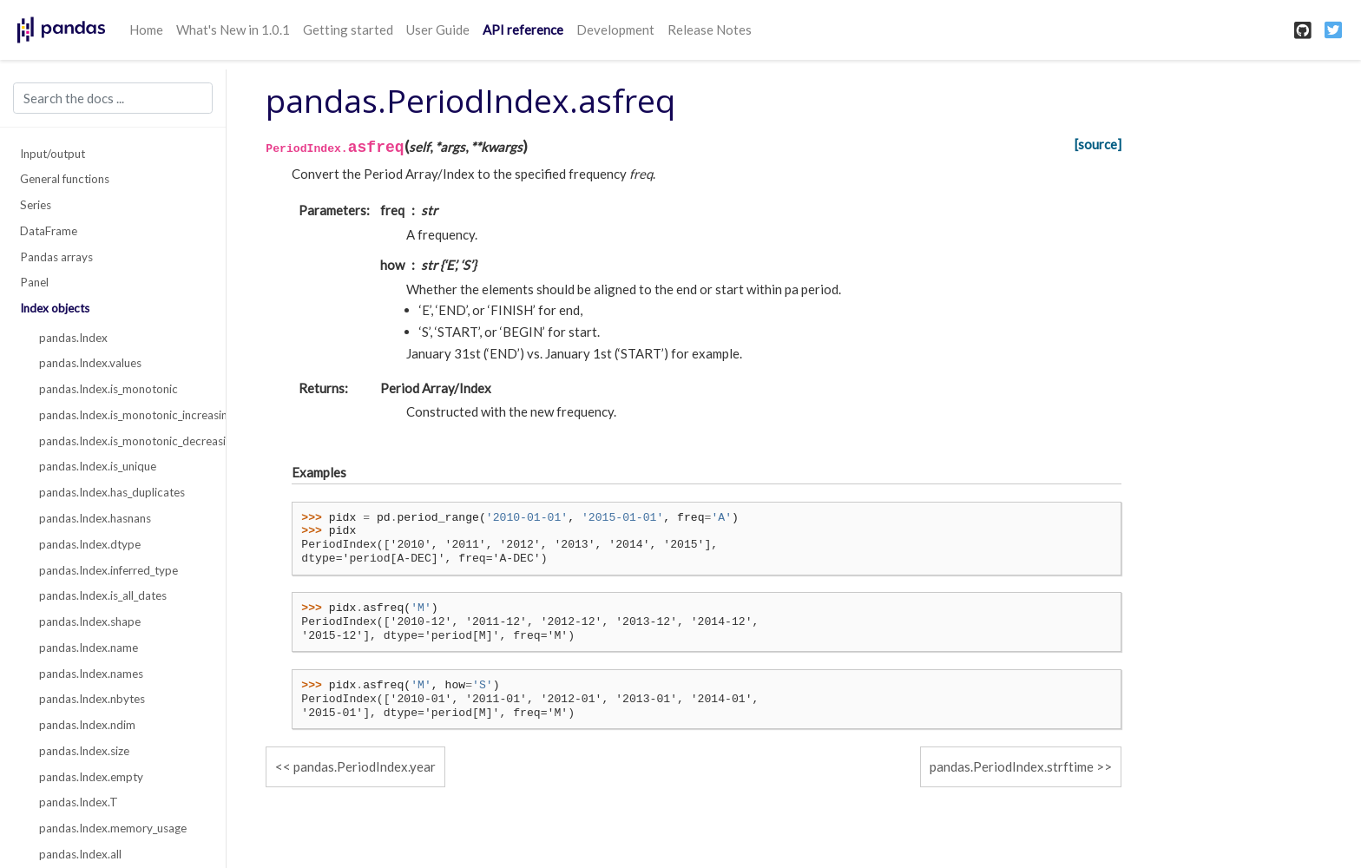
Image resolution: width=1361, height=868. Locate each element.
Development (615, 29)
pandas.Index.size (84, 751)
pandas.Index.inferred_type (108, 570)
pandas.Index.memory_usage (113, 828)
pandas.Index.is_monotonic (108, 389)
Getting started (348, 29)
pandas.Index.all (80, 854)
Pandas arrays (56, 257)
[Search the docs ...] (113, 98)
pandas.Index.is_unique (97, 466)
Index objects (54, 308)
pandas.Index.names (91, 674)
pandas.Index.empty (91, 777)
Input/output (52, 154)
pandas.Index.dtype (90, 544)
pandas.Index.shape (90, 621)
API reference (523, 29)
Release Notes (709, 29)
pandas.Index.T (78, 802)
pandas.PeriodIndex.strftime (1012, 766)
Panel (34, 282)
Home (146, 29)
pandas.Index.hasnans (95, 518)
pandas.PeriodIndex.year (364, 766)
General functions (64, 179)
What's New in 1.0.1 (233, 29)
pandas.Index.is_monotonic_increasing (123, 415)
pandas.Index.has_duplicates (112, 492)
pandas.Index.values (90, 363)
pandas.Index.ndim (87, 725)
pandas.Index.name (88, 647)
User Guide (438, 29)
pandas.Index (73, 338)
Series (35, 205)
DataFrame (48, 231)
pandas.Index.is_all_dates (103, 595)
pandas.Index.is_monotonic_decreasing (123, 441)
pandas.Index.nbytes (92, 699)
